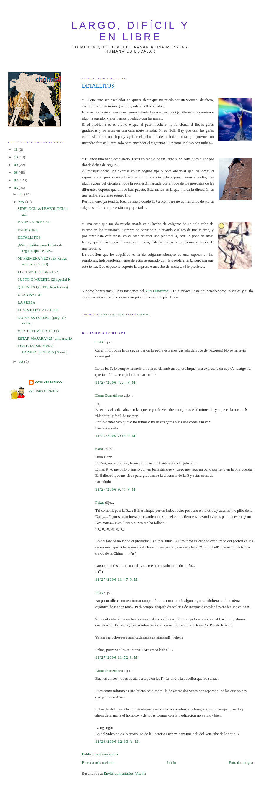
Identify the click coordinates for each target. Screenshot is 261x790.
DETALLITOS (29, 237)
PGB (99, 342)
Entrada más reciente (98, 762)
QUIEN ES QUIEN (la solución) (43, 287)
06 (16, 187)
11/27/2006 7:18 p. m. (116, 436)
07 (16, 180)
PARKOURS (28, 229)
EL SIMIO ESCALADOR (38, 310)
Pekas (99, 502)
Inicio (171, 762)
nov (22, 202)
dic (21, 194)
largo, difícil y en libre (131, 31)
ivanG (100, 449)
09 (16, 165)
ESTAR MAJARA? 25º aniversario (45, 338)
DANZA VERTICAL (34, 222)
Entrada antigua (241, 762)
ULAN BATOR (30, 294)
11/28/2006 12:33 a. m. (117, 741)
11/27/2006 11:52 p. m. (117, 657)
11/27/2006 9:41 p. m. (116, 489)
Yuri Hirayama (156, 291)
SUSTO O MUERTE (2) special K (44, 279)
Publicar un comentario (100, 754)
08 (16, 172)
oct (21, 361)
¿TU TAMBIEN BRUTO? (38, 272)
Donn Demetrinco (109, 395)
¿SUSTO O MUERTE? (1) (38, 331)
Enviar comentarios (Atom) (125, 773)
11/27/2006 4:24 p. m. (116, 382)
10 (16, 157)
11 (16, 149)
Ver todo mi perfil (43, 391)
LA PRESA (26, 302)
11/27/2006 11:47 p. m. (117, 579)
